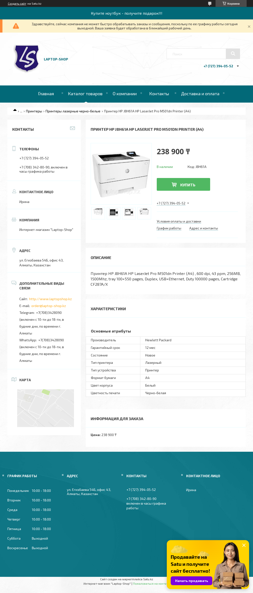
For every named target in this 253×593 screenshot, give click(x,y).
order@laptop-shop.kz (48, 306)
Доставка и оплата (200, 93)
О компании (125, 93)
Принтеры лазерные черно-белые (73, 111)
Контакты (159, 93)
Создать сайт (17, 3)
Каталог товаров (85, 93)
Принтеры (34, 111)
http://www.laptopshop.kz (50, 299)
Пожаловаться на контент (151, 583)
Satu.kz (148, 579)
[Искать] (233, 53)
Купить (187, 184)
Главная (46, 93)
